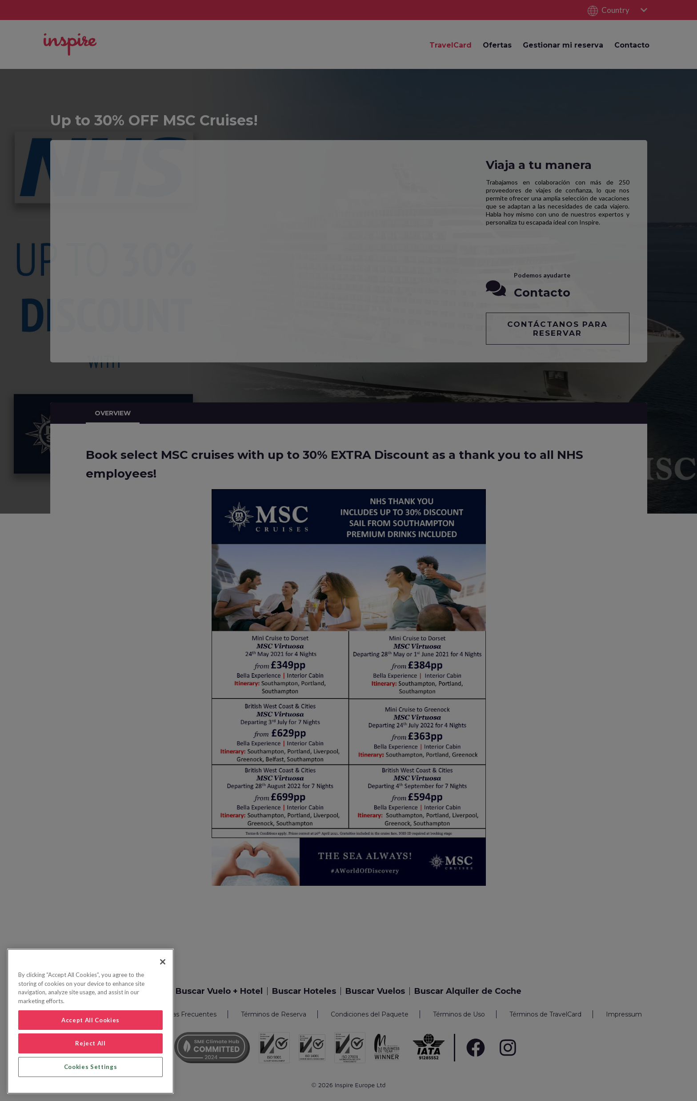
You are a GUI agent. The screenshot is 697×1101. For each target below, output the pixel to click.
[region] (90, 1021)
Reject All (90, 1043)
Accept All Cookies (90, 1020)
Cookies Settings (90, 1066)
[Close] (162, 962)
